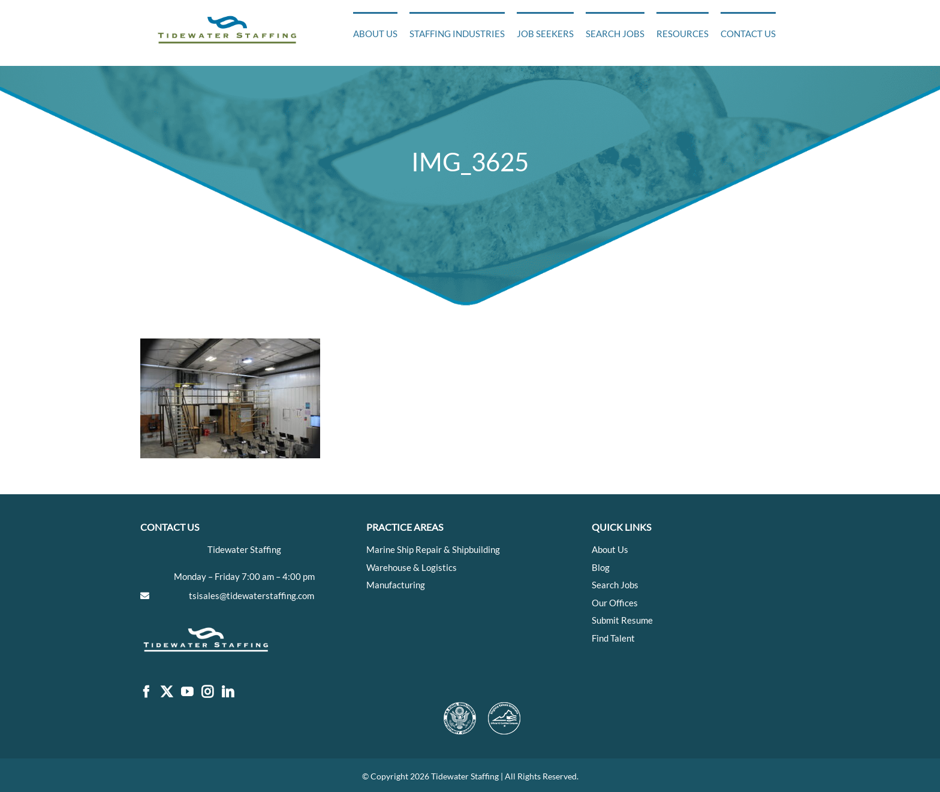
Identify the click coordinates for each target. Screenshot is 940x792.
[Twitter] (167, 692)
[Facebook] (146, 692)
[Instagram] (207, 692)
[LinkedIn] (228, 692)
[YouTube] (187, 692)
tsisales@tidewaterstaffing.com (251, 595)
